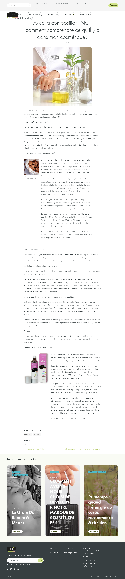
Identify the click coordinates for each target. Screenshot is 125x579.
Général (16, 472)
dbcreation (108, 576)
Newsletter (75, 3)
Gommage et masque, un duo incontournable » (83, 449)
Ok (40, 560)
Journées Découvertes (61, 3)
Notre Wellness (85, 14)
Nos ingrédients (52, 14)
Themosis (115, 576)
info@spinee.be (87, 566)
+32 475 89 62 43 (89, 563)
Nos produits (68, 14)
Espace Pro (38, 8)
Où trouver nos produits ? (43, 3)
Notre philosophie (34, 14)
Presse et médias (68, 548)
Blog (84, 3)
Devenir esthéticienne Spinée (21, 18)
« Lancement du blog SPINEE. (35, 449)
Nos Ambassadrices (20, 475)
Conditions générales (70, 552)
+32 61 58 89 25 (88, 560)
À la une (92, 472)
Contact (91, 3)
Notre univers (16, 14)
